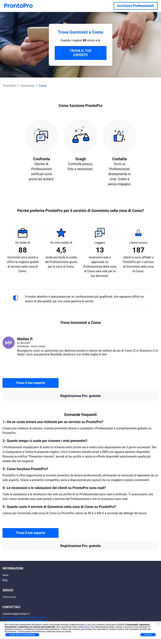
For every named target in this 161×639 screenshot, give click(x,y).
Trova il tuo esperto (30, 383)
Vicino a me (9, 597)
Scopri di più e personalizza (22, 635)
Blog (5, 580)
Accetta (148, 635)
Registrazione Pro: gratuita (80, 396)
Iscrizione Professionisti (135, 6)
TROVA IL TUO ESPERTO (80, 53)
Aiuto (5, 575)
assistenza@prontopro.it (16, 613)
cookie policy (83, 627)
